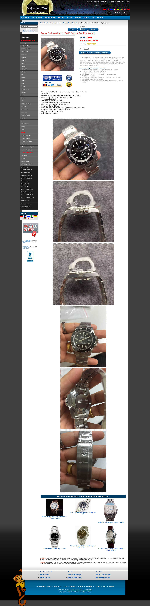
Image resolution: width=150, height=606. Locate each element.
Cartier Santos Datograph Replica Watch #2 (111, 522)
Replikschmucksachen (27, 197)
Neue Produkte (37, 17)
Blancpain (24, 54)
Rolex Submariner (73, 23)
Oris (22, 121)
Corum (23, 77)
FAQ (93, 17)
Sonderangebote (49, 17)
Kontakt (69, 17)
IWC (22, 100)
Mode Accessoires (26, 175)
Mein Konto (104, 1)
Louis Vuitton (24, 109)
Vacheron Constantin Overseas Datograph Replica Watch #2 (82, 546)
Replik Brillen (25, 186)
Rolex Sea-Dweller (26, 149)
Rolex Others (25, 144)
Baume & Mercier (26, 48)
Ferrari (23, 86)
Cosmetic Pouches (26, 170)
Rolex (65, 23)
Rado (22, 129)
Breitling (23, 60)
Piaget (23, 126)
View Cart (120, 12)
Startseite (88, 1)
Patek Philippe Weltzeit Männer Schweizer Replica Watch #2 (54, 517)
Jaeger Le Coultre (26, 103)
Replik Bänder (25, 183)
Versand (78, 17)
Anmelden (112, 1)
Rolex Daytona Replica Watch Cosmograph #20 (83, 513)
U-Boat (23, 158)
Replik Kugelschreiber (27, 192)
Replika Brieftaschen (27, 195)
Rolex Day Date (26, 135)
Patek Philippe (25, 123)
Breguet (23, 57)
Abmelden (96, 1)
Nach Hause (25, 17)
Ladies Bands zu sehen (43, 586)
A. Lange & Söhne (26, 43)
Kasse (127, 1)
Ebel (22, 83)
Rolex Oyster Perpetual (28, 147)
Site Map (97, 586)
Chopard (23, 72)
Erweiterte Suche (28, 31)
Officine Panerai (25, 115)
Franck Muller (25, 89)
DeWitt (23, 80)
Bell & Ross (24, 51)
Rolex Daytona (25, 138)
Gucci (23, 95)
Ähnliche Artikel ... (26, 207)
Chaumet (23, 69)
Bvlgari (23, 63)
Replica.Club (72, 591)
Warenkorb (121, 1)
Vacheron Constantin (27, 164)
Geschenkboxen (25, 172)
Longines (23, 106)
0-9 (91, 590)
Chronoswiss (24, 74)
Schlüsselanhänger (26, 200)
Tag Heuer (24, 155)
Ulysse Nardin (25, 161)
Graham (23, 92)
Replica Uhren (25, 167)
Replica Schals (25, 181)
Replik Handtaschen (27, 189)
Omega (23, 118)
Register (100, 17)
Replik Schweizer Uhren (54, 23)
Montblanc (24, 112)
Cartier (23, 66)
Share (96, 5)
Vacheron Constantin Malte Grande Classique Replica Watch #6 (111, 549)
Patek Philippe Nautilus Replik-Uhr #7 (55, 548)
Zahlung (86, 17)
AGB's (65, 586)
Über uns (61, 17)
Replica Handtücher (26, 178)
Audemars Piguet (26, 46)
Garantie (89, 586)
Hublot (23, 98)
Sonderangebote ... (26, 204)
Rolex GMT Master (26, 141)
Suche (23, 22)
